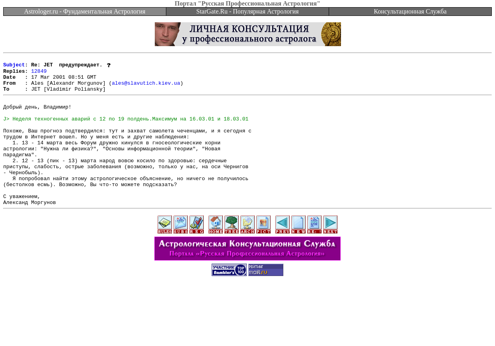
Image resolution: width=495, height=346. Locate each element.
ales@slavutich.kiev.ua (146, 88)
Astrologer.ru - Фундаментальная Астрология (85, 11)
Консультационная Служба (410, 11)
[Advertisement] (247, 328)
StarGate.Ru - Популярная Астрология (247, 11)
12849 (39, 74)
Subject (14, 66)
